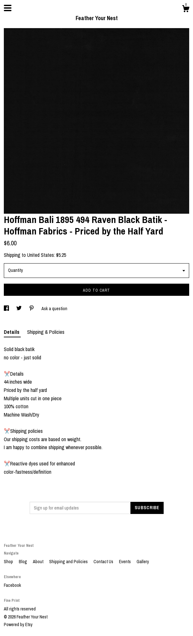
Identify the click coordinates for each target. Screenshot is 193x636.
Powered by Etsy (18, 624)
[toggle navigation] (7, 8)
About (38, 561)
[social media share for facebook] (7, 308)
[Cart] (185, 9)
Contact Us (103, 561)
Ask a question (54, 308)
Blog (23, 561)
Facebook (12, 585)
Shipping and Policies (69, 561)
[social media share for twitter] (19, 308)
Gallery (143, 561)
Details (12, 331)
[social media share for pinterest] (32, 308)
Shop (9, 561)
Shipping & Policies (45, 331)
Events (125, 561)
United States (40, 254)
